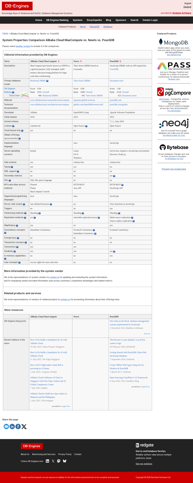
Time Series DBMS (81, 81)
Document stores (129, 95)
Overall (46, 92)
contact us (54, 277)
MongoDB (94, 26)
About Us (25, 454)
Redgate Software (182, 13)
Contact (77, 454)
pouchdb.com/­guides (119, 104)
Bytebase (107, 26)
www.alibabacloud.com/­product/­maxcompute (49, 100)
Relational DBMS (38, 81)
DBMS (5, 33)
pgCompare (164, 99)
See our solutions (144, 464)
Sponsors (121, 20)
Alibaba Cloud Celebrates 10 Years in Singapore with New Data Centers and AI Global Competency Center (48, 381)
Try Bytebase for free (174, 159)
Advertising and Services (43, 454)
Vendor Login (150, 20)
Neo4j (83, 26)
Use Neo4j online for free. (174, 135)
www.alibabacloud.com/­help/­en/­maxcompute (49, 104)
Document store (116, 81)
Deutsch (187, 7)
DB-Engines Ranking (57, 20)
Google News (65, 406)
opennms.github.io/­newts (84, 100)
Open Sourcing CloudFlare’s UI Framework (129, 377)
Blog (108, 20)
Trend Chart (14, 95)
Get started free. (174, 55)
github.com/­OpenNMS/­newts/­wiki (88, 104)
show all (147, 334)
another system (23, 46)
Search (134, 20)
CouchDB (114, 69)
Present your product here (174, 169)
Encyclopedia (94, 20)
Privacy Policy (65, 454)
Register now (174, 79)
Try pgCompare (174, 111)
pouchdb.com (115, 100)
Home (38, 20)
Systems (77, 20)
